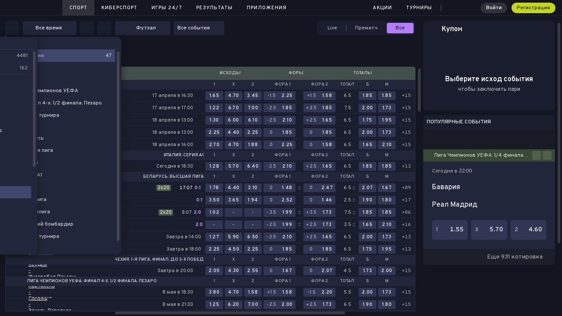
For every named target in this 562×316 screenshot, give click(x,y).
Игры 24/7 (166, 8)
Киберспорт (119, 8)
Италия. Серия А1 (184, 155)
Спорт (78, 8)
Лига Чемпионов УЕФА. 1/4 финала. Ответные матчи (483, 155)
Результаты (214, 8)
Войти (494, 7)
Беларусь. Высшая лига (173, 177)
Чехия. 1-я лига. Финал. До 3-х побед (159, 259)
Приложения (267, 8)
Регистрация (533, 7)
